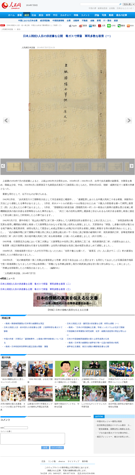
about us (62, 461)
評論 (97, 15)
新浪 (83, 26)
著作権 (85, 461)
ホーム (11, 15)
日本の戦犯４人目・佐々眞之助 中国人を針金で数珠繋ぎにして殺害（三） (34, 25)
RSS (130, 26)
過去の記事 (121, 15)
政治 (41, 15)
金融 (92, 21)
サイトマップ (73, 461)
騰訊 (92, 26)
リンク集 (52, 461)
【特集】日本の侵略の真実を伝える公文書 (67, 310)
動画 (111, 15)
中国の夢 (92, 8)
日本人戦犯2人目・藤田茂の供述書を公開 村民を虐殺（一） (93, 324)
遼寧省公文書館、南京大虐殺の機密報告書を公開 (88, 347)
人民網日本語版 (7, 29)
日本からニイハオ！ (125, 8)
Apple (73, 26)
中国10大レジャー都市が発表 (109, 421)
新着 (19, 15)
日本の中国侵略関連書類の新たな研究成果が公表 (88, 339)
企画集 (112, 8)
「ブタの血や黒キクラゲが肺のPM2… (113, 433)
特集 (76, 15)
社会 (34, 15)
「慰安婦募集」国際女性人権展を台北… (114, 429)
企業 (69, 21)
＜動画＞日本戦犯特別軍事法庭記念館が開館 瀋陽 (26, 347)
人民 (101, 26)
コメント (85, 15)
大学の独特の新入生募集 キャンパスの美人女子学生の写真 (12, 407)
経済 (27, 15)
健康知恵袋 (103, 8)
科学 (48, 15)
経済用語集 (45, 21)
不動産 (85, 21)
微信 (121, 26)
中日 (55, 15)
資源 (116, 21)
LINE (111, 26)
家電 (99, 21)
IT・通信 (107, 21)
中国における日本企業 (27, 21)
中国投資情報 (58, 21)
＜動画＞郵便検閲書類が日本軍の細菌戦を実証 (24, 324)
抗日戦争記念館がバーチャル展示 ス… (114, 425)
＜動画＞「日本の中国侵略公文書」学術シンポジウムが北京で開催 (95, 327)
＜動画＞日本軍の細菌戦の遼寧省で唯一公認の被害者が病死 (93, 343)
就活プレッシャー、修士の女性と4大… (113, 437)
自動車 (76, 21)
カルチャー (65, 15)
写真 (104, 15)
